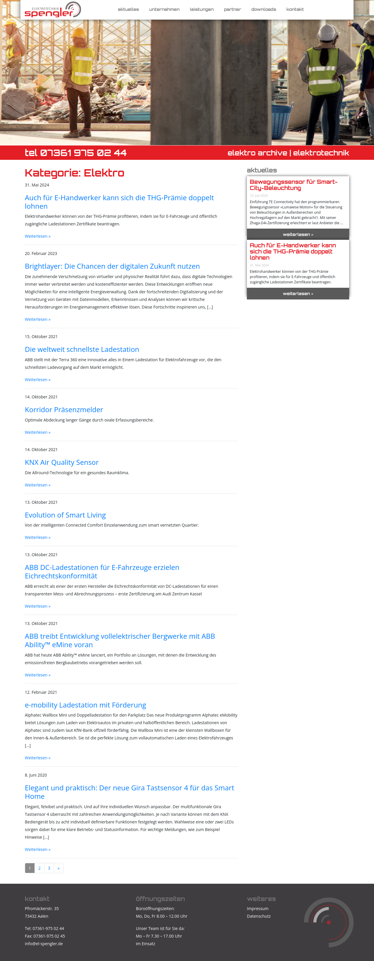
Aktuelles (128, 9)
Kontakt (295, 9)
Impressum (258, 908)
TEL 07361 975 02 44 (76, 152)
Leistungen (202, 9)
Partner (232, 9)
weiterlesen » (298, 234)
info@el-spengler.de (44, 943)
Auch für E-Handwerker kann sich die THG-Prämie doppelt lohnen (293, 251)
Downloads (263, 9)
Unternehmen (164, 9)
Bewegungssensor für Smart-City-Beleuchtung (293, 185)
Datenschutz (259, 916)
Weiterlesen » (38, 236)
